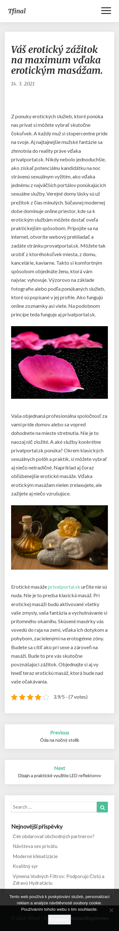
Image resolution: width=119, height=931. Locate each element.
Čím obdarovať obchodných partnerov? (54, 836)
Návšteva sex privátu (35, 846)
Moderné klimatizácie (35, 856)
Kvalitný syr (25, 866)
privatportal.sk (64, 587)
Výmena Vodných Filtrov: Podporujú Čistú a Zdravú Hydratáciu (58, 879)
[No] (111, 910)
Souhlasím (59, 919)
